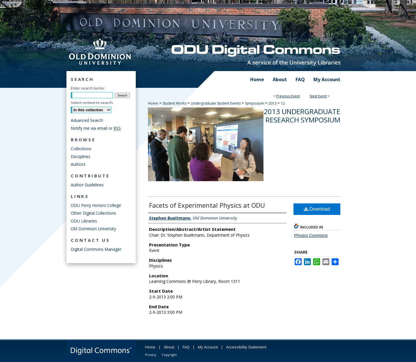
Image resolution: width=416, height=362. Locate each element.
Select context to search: (92, 102)
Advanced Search (87, 120)
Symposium (255, 103)
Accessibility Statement (246, 347)
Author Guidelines (87, 185)
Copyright (169, 354)
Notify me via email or (96, 128)
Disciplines (80, 156)
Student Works (175, 103)
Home (153, 103)
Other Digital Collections (93, 213)
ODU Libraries (84, 221)
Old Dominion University (93, 228)
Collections (81, 148)
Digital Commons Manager (96, 249)
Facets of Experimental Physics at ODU (207, 205)
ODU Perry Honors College (96, 205)
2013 (272, 103)
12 (283, 103)
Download (317, 209)
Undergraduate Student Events (216, 103)
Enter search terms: (88, 88)
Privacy (150, 354)
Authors (78, 164)
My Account (208, 347)
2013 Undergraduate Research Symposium (302, 116)
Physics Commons (311, 235)
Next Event (318, 96)
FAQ (186, 347)
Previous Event (288, 96)
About (169, 347)
